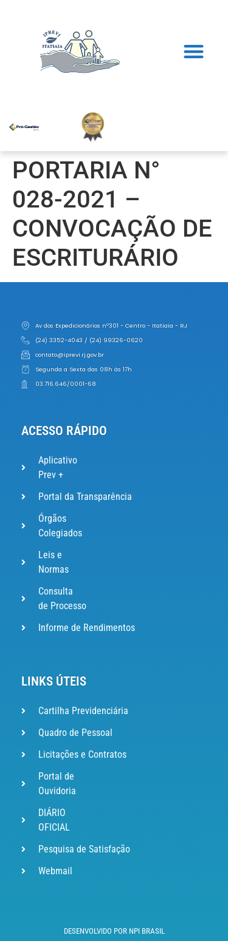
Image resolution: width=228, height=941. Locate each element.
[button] (194, 52)
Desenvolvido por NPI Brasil (114, 931)
